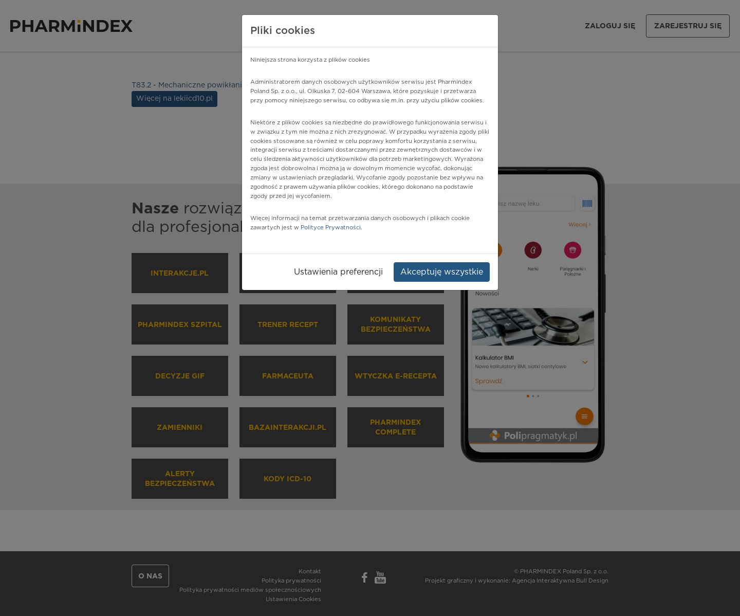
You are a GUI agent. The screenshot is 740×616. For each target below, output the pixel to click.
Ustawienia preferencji (338, 272)
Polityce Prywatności (331, 227)
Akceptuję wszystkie (441, 272)
